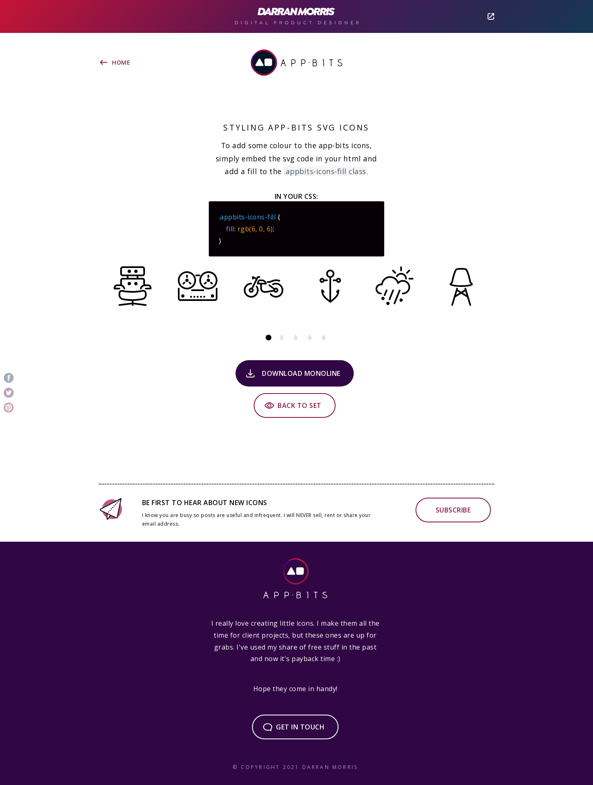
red (296, 337)
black (268, 337)
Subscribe (453, 510)
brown (282, 337)
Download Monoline (301, 373)
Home (121, 62)
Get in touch (300, 726)
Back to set (300, 405)
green (310, 337)
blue (324, 337)
